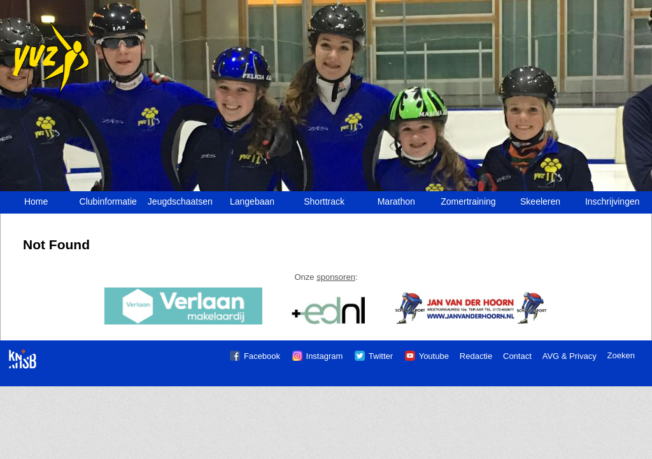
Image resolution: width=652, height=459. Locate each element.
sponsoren (335, 277)
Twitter (381, 356)
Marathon (396, 201)
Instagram (324, 356)
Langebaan (252, 201)
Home (36, 201)
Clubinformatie (108, 201)
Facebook (262, 356)
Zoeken (621, 355)
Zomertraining (468, 201)
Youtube (434, 356)
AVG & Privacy (569, 356)
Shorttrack (324, 201)
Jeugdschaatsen (180, 201)
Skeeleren (540, 201)
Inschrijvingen (612, 201)
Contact (517, 356)
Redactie (476, 356)
